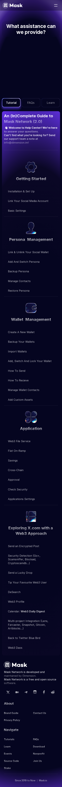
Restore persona (19, 290)
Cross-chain (15, 470)
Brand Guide (11, 713)
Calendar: (26, 611)
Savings (13, 460)
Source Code (11, 761)
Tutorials (9, 739)
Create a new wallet (21, 332)
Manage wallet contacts (23, 390)
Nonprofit (38, 753)
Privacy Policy (12, 720)
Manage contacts (19, 281)
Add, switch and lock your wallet (30, 361)
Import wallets (17, 351)
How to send (16, 370)
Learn (7, 746)
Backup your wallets (21, 341)
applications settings (21, 499)
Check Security (17, 489)
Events (8, 753)
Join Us (37, 761)
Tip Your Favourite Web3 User (27, 582)
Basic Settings (17, 210)
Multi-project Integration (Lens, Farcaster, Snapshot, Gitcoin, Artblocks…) (28, 624)
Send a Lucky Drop (20, 572)
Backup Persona (18, 271)
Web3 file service (19, 441)
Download (39, 746)
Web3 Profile (16, 601)
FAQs (36, 739)
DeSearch (14, 592)
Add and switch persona (24, 261)
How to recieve (18, 380)
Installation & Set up (21, 191)
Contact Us (39, 713)
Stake (7, 768)
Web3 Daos (15, 647)
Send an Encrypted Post (23, 546)
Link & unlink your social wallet (28, 252)
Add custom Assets (20, 399)
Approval (14, 479)
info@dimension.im (16, 142)
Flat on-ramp (17, 450)
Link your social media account (28, 201)
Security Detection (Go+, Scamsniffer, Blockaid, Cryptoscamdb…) (24, 559)
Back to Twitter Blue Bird (24, 638)
